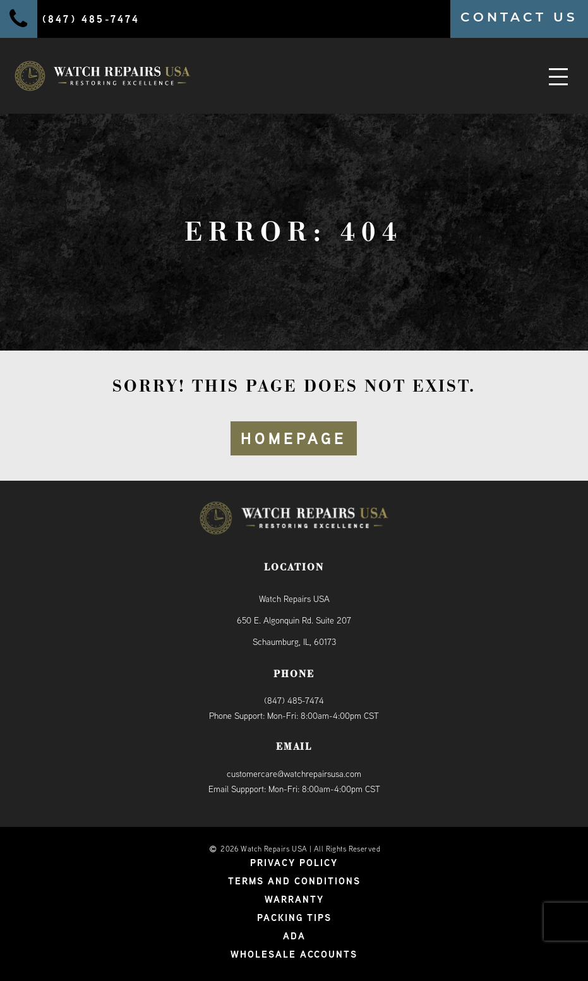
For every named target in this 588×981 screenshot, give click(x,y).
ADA (294, 935)
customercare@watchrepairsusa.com (294, 773)
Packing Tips (294, 917)
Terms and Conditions (294, 881)
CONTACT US (519, 17)
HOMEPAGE (294, 438)
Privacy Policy (294, 862)
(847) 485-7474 (294, 700)
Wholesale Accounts (294, 954)
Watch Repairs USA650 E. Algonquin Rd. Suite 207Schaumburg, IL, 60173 (294, 620)
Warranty (294, 899)
